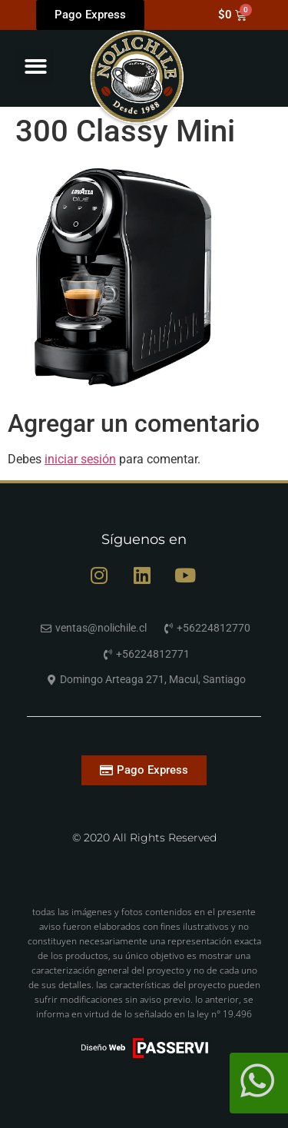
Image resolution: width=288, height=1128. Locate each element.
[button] (36, 67)
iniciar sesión (80, 459)
